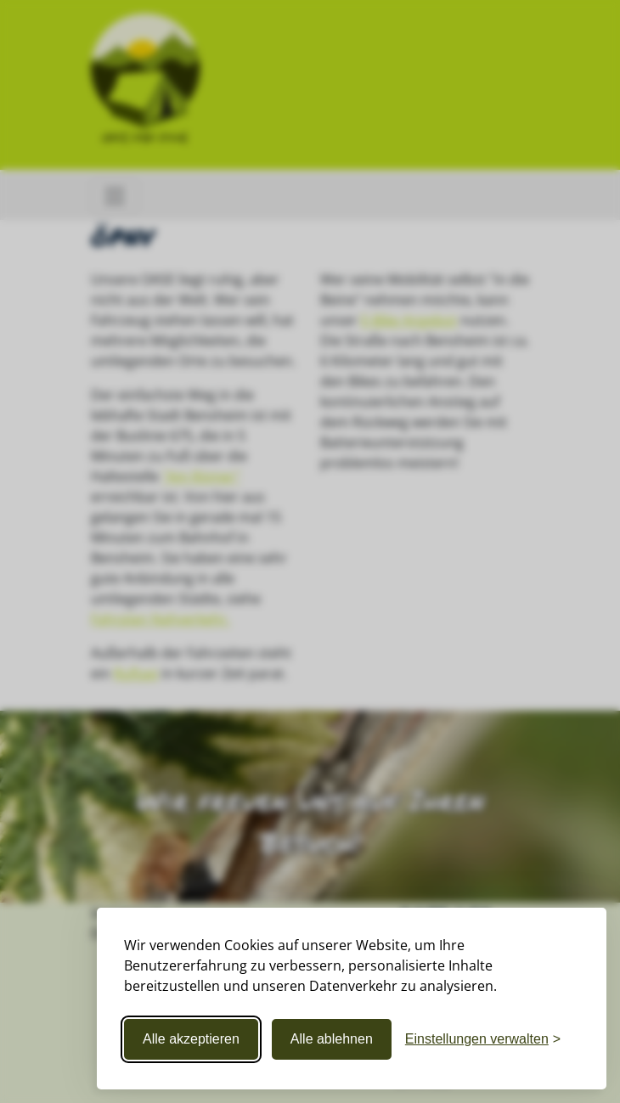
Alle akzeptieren (191, 1039)
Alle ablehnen (331, 1039)
